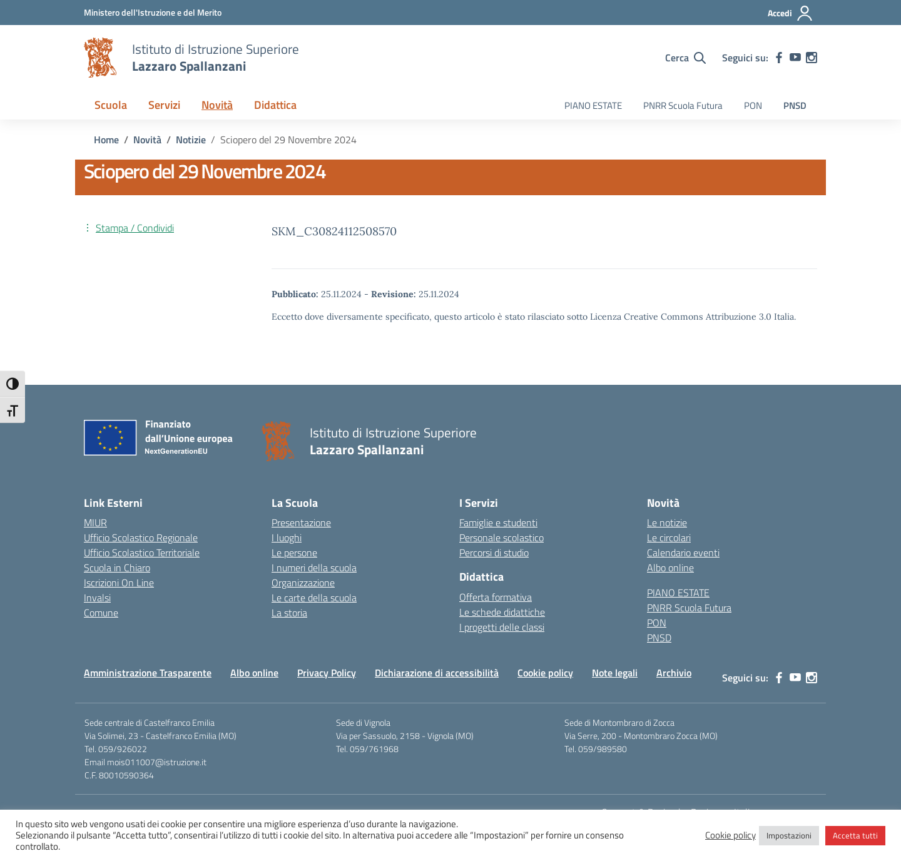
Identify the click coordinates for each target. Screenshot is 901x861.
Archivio (673, 672)
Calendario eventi (683, 552)
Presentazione (301, 522)
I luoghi (287, 537)
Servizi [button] (164, 104)
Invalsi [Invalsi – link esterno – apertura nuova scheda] (97, 597)
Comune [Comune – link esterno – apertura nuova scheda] (101, 612)
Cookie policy (545, 672)
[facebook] (779, 57)
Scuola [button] (110, 104)
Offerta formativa (495, 596)
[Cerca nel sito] (685, 57)
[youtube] (795, 57)
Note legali (615, 672)
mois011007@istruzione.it (156, 761)
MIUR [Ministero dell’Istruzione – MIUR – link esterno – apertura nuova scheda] (95, 522)
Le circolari (669, 537)
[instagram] (811, 57)
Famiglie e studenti (498, 522)
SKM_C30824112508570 (334, 231)
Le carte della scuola (314, 597)
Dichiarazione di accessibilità (437, 672)
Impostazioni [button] (789, 835)
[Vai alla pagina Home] (106, 139)
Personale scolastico (501, 537)
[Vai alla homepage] (100, 58)
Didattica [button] (275, 104)
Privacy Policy (326, 672)
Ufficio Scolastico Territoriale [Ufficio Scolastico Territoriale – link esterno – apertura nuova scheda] (142, 552)
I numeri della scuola (314, 567)
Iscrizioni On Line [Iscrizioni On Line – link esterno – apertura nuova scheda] (119, 582)
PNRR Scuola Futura (683, 105)
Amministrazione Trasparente (147, 672)
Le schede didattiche (502, 611)
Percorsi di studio (494, 552)
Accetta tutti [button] (855, 835)
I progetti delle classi (501, 626)
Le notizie (667, 522)
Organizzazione (303, 582)
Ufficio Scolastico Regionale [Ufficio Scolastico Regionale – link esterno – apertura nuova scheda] (141, 537)
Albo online (670, 567)
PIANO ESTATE (593, 105)
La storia (289, 612)
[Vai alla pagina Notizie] (191, 139)
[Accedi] (790, 13)
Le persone (294, 552)
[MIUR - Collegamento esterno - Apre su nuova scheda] (152, 12)
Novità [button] (217, 104)
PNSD (795, 105)
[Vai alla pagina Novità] (147, 139)
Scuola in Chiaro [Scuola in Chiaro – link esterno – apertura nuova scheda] (117, 567)
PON (753, 105)
